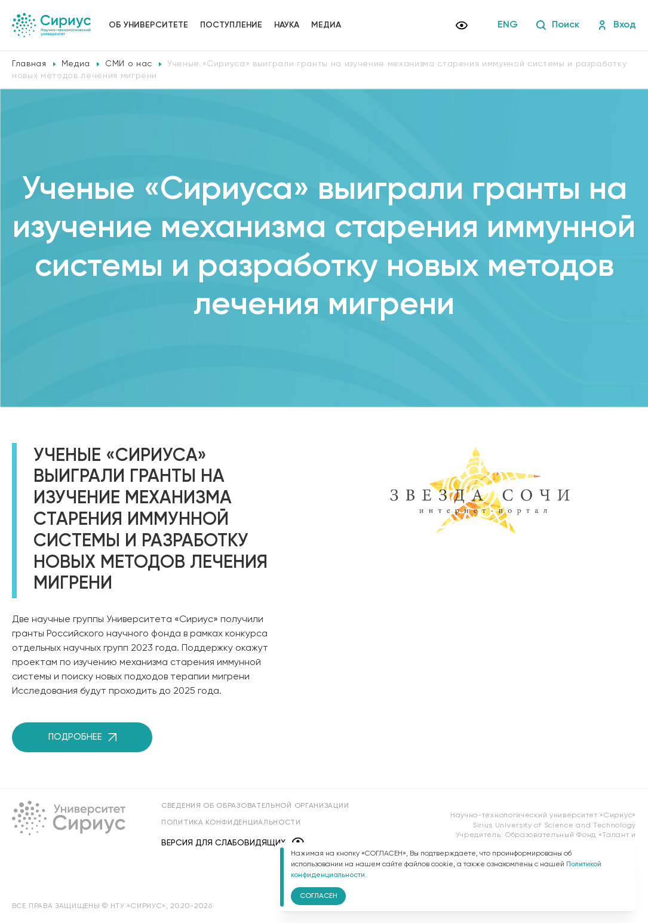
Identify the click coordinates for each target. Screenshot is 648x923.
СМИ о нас (128, 64)
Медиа (326, 25)
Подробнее (82, 737)
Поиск (557, 25)
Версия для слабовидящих (232, 842)
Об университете (148, 25)
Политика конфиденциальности (231, 822)
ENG (507, 25)
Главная (29, 64)
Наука (286, 25)
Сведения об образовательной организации (255, 806)
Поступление (231, 25)
